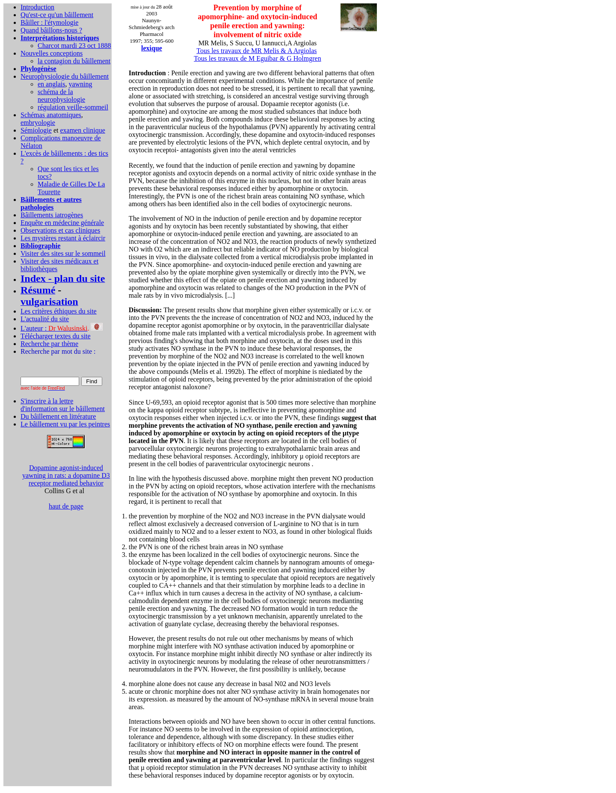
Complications (41, 138)
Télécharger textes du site (56, 336)
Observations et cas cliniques (60, 230)
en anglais (51, 84)
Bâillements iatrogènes (52, 215)
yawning (80, 84)
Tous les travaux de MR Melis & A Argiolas (256, 50)
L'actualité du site (45, 319)
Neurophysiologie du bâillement (65, 76)
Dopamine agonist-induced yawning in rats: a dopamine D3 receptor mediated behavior (66, 475)
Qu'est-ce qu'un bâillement (57, 14)
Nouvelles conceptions (52, 53)
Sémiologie (36, 130)
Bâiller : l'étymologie (49, 22)
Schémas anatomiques (51, 114)
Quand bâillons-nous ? (51, 30)
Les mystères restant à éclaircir (63, 238)
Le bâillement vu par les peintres (65, 424)
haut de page (66, 506)
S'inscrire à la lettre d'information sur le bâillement (63, 404)
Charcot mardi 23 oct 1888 (74, 45)
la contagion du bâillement (74, 61)
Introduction (37, 7)
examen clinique (82, 130)
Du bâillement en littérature (58, 416)
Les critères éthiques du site (59, 311)
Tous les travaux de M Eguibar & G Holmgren (257, 58)
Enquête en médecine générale (62, 222)
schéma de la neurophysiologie (61, 95)
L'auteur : (54, 328)
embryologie (38, 122)
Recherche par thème (49, 343)
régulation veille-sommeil (73, 107)
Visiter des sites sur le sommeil (63, 253)
